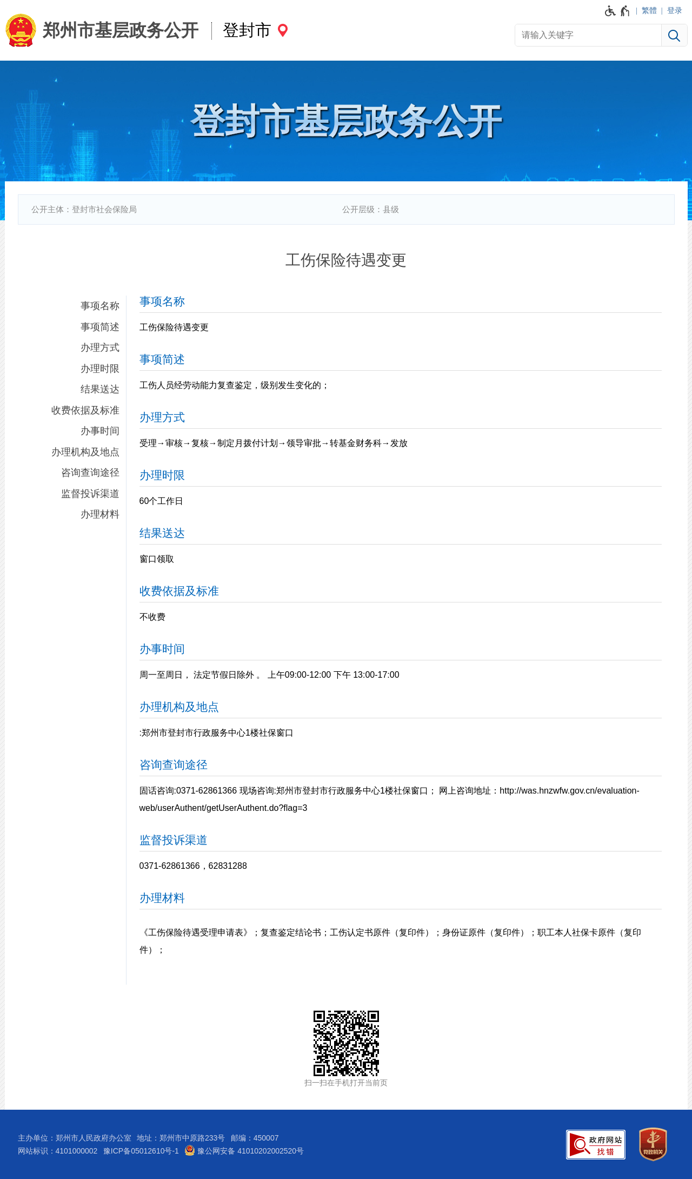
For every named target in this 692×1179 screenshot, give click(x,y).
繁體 (649, 10)
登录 (674, 10)
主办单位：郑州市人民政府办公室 (74, 1138)
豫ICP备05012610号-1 (141, 1151)
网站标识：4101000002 (58, 1151)
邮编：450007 (255, 1138)
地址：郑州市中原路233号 (181, 1138)
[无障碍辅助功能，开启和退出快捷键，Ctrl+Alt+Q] (617, 10)
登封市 (247, 30)
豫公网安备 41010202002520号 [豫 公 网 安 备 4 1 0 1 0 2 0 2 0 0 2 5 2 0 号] (244, 1150)
